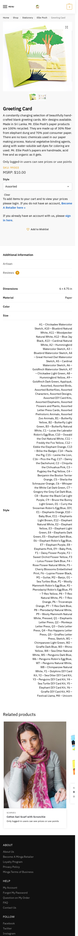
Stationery (27, 17)
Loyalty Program (12, 862)
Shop (15, 17)
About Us (8, 851)
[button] (67, 27)
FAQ (5, 902)
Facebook (9, 923)
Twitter (7, 928)
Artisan (8, 264)
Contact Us (9, 907)
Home (6, 17)
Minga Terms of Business (18, 872)
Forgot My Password (15, 892)
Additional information (18, 255)
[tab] (37, 255)
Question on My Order (16, 897)
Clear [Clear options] (7, 194)
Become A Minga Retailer (18, 856)
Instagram (9, 933)
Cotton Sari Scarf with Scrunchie (26, 816)
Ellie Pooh (42, 17)
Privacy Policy (11, 867)
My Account (10, 887)
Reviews (11, 273)
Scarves (11, 812)
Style (6, 179)
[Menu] (9, 7)
